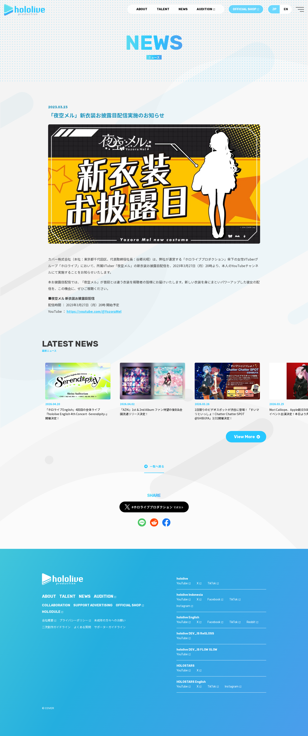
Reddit (252, 622)
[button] (261, 382)
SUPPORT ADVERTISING (93, 605)
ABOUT (141, 9)
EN (286, 9)
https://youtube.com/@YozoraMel (94, 311)
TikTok (213, 583)
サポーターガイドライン (110, 627)
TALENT (163, 9)
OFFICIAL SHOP (246, 9)
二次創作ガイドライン (56, 627)
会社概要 (49, 620)
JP (274, 9)
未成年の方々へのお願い (110, 620)
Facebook (215, 599)
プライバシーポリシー (75, 620)
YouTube (184, 583)
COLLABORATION (56, 605)
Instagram (185, 606)
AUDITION (206, 9)
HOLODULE (52, 612)
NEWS (183, 9)
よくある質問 (82, 627)
